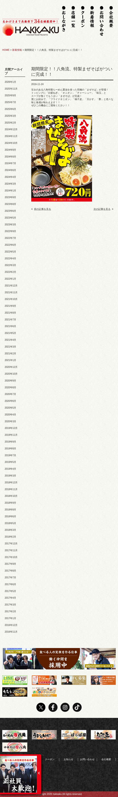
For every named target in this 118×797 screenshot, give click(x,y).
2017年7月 (10, 577)
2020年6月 (10, 401)
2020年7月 (10, 394)
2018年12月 (11, 482)
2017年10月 (11, 557)
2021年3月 (10, 346)
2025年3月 (10, 116)
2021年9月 (10, 306)
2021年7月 (10, 319)
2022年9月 (10, 231)
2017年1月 (10, 618)
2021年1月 (10, 360)
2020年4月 (10, 414)
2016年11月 (11, 631)
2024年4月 (10, 177)
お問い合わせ (87, 759)
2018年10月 (11, 496)
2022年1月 (10, 278)
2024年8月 (10, 156)
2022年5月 (10, 251)
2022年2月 (10, 272)
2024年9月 (10, 150)
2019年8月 (10, 448)
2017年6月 (10, 584)
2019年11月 (11, 435)
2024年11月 (11, 136)
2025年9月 (10, 95)
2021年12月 (11, 285)
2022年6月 (10, 245)
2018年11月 (11, 489)
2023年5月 (10, 217)
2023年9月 (10, 197)
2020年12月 (11, 367)
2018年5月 (10, 523)
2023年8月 (10, 204)
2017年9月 (10, 564)
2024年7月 (10, 163)
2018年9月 (10, 502)
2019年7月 (10, 455)
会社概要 (106, 759)
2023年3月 (10, 224)
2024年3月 (10, 183)
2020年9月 (10, 380)
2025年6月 (10, 109)
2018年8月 (10, 509)
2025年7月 (10, 102)
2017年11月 (11, 550)
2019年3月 (10, 475)
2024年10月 (11, 143)
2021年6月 (10, 326)
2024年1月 (10, 190)
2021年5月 (10, 333)
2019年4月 (10, 469)
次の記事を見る (103, 209)
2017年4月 (10, 597)
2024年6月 (10, 170)
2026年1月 (10, 82)
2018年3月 (10, 530)
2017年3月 (10, 604)
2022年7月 (10, 238)
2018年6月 (10, 516)
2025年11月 (11, 88)
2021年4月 (10, 340)
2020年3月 (10, 421)
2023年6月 (10, 211)
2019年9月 (10, 441)
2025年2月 (10, 122)
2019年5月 (10, 462)
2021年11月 (11, 292)
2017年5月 (10, 591)
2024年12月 (11, 129)
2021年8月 (10, 312)
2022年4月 (10, 258)
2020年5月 (10, 407)
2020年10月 (11, 374)
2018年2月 (10, 536)
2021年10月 (11, 299)
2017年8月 (10, 570)
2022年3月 (10, 265)
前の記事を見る (41, 209)
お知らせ (68, 759)
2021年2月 (10, 353)
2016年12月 (11, 625)
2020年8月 (10, 387)
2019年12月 (11, 428)
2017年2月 (10, 611)
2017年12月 (11, 543)
